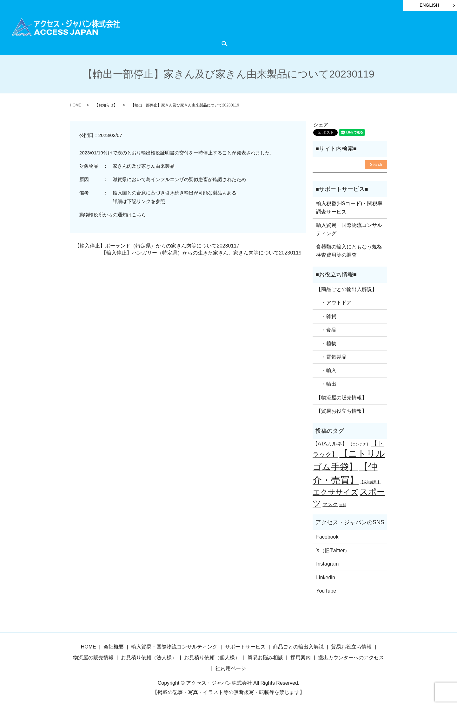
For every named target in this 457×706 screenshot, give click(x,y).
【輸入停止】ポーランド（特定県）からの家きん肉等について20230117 (157, 245)
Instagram (327, 563)
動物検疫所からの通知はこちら (112, 213)
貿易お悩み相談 (265, 656)
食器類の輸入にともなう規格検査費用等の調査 (349, 250)
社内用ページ (230, 667)
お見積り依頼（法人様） (149, 656)
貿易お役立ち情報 (284, 32)
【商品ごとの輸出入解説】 (346, 288)
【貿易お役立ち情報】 (341, 410)
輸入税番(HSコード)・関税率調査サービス (349, 207)
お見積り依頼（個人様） (212, 656)
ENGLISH (429, 5)
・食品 (326, 328)
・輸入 (326, 369)
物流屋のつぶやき (361, 32)
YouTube (326, 590)
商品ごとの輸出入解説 (181, 32)
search (176, 43)
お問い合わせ (148, 42)
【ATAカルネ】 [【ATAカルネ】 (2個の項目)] (330, 442)
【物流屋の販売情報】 (341, 396)
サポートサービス (235, 32)
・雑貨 (326, 315)
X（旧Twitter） (333, 549)
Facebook (327, 536)
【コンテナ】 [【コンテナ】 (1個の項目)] (359, 443)
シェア (320, 123)
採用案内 (300, 656)
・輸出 (326, 383)
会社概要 (399, 32)
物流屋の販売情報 (93, 656)
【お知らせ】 (106, 104)
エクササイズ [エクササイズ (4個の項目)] (335, 491)
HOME (140, 32)
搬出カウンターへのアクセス (351, 656)
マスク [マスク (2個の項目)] (330, 503)
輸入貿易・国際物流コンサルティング (349, 228)
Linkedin (325, 576)
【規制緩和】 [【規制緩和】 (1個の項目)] (370, 481)
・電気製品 (331, 356)
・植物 (326, 342)
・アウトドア (334, 301)
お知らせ (322, 32)
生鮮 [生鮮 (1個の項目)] (342, 504)
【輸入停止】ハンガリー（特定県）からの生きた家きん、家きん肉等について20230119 (201, 252)
